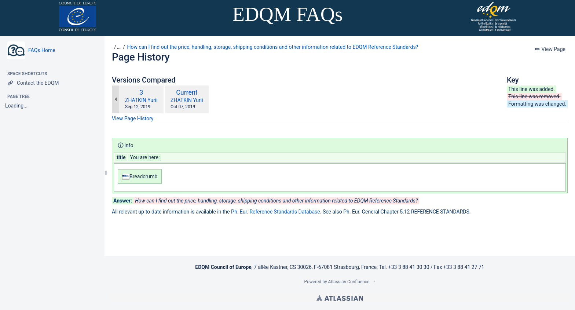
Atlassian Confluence (349, 281)
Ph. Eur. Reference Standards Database (275, 212)
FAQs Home (41, 50)
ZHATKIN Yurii (141, 100)
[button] (116, 47)
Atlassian (339, 298)
